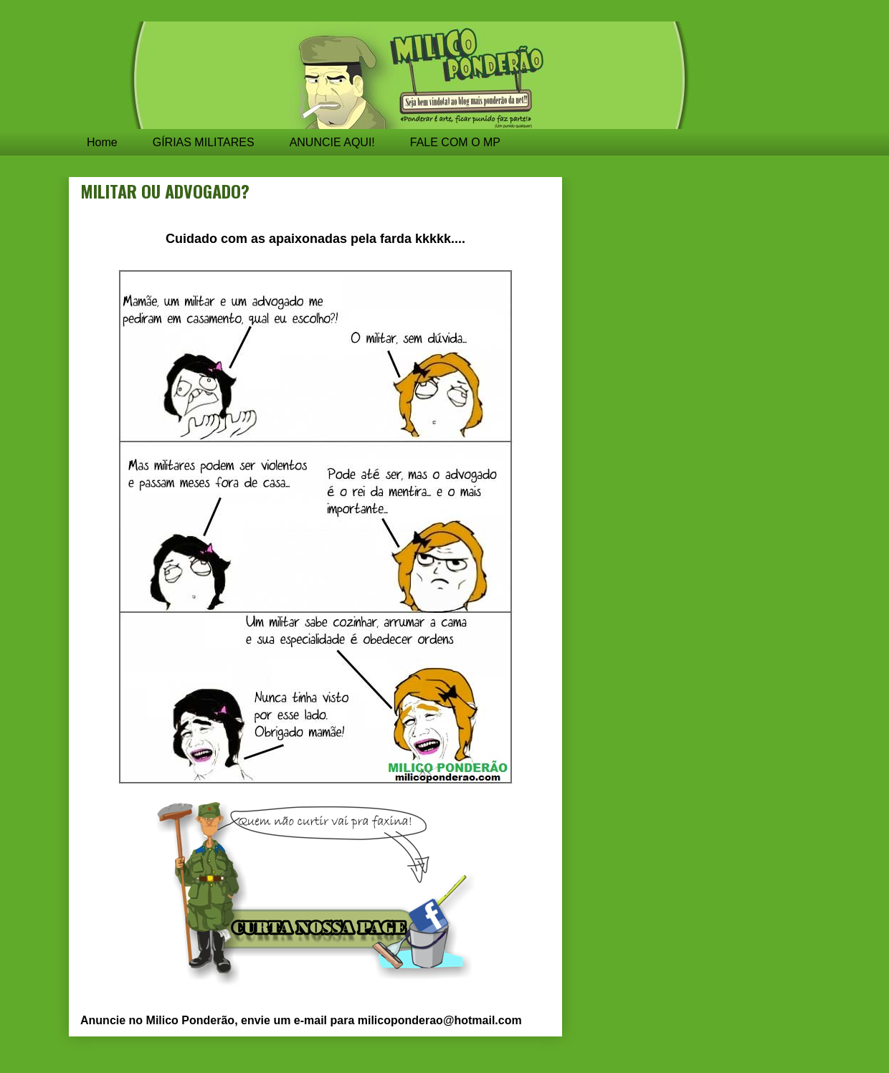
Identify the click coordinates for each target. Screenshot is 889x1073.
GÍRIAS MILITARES (204, 142)
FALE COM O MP (455, 142)
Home (102, 142)
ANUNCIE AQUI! (332, 142)
